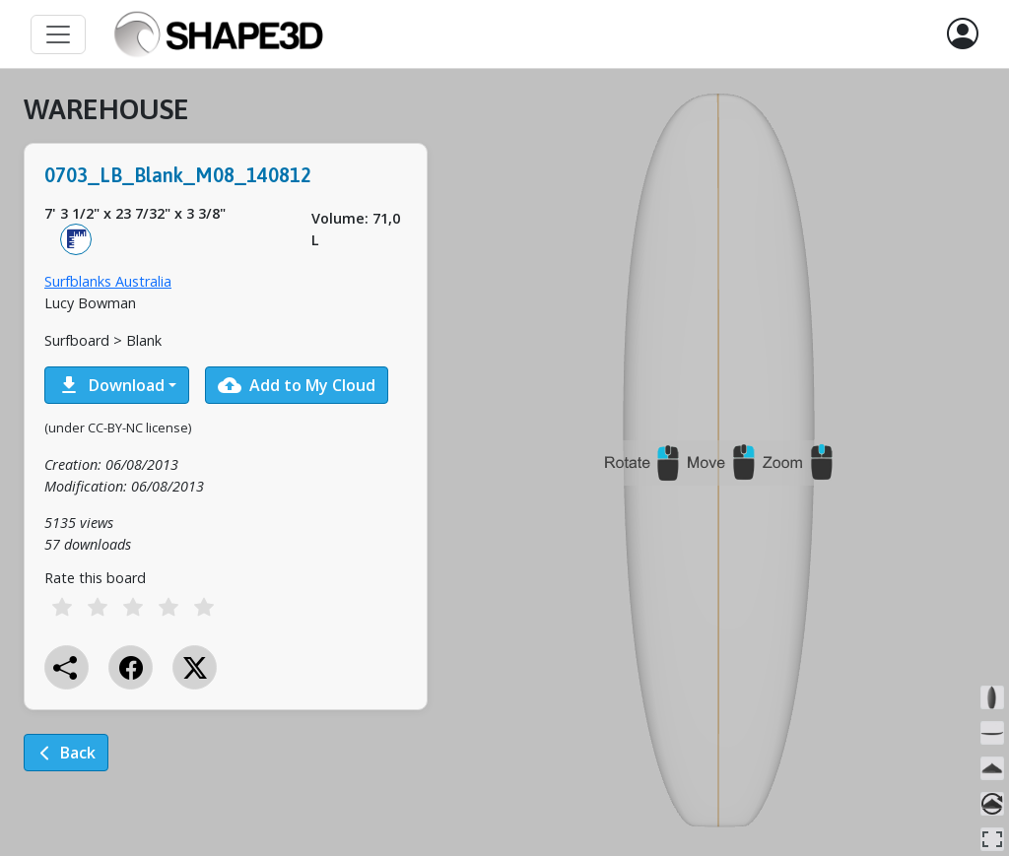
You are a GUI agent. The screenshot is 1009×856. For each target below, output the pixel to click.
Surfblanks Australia (107, 281)
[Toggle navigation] (58, 34)
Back (66, 752)
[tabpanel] (225, 446)
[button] (962, 34)
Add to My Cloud (296, 385)
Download (111, 385)
